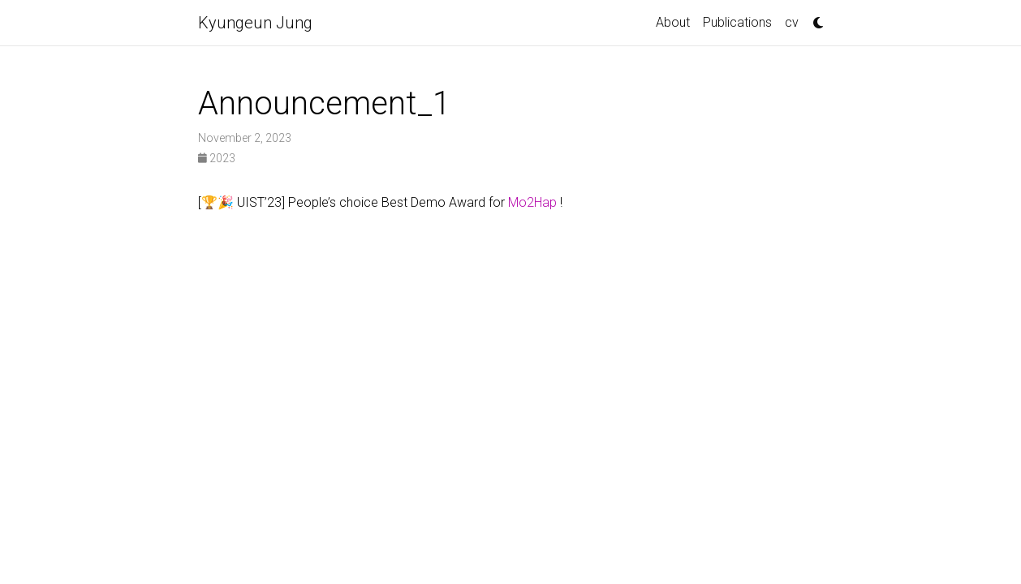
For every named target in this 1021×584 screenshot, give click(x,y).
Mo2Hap (534, 202)
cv (792, 22)
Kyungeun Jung (255, 22)
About (673, 22)
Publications (737, 22)
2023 (216, 158)
